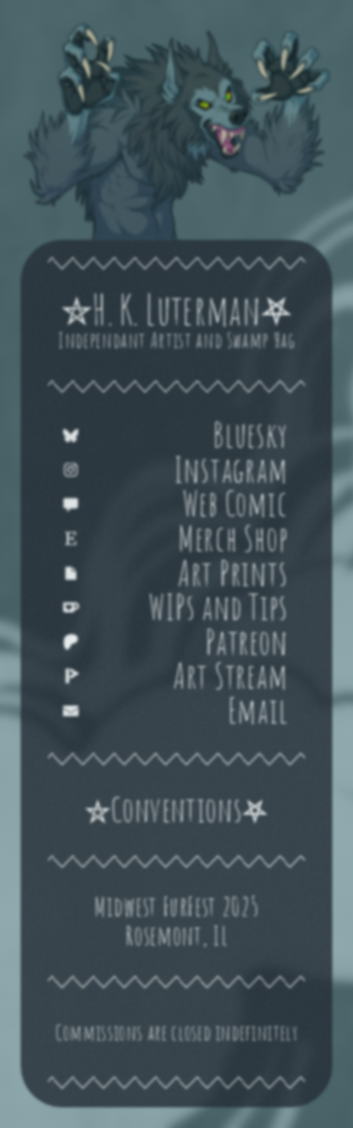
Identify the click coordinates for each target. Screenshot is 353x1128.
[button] (176, 435)
